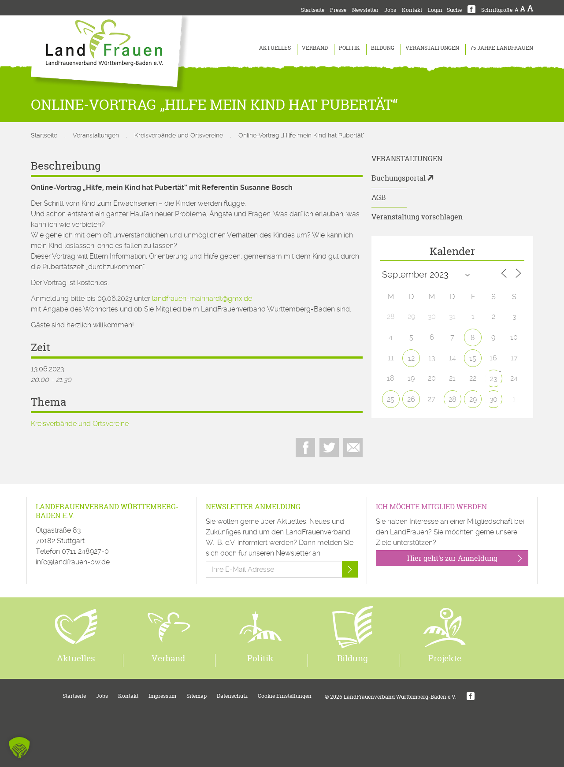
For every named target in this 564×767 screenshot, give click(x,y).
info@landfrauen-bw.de (73, 562)
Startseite (312, 10)
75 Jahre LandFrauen (501, 48)
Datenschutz (232, 696)
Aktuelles (275, 48)
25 (390, 399)
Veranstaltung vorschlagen (417, 217)
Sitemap (196, 696)
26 (411, 399)
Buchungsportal (398, 178)
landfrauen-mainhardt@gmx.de (202, 298)
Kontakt (412, 10)
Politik (349, 48)
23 (493, 378)
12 (411, 358)
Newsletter (365, 10)
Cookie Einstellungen (285, 696)
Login (435, 10)
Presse (338, 10)
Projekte (444, 658)
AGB (378, 197)
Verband (315, 48)
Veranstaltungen (432, 48)
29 (473, 399)
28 (452, 399)
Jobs (390, 10)
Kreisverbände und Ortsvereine (178, 135)
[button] (19, 747)
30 (493, 399)
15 (472, 358)
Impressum (162, 696)
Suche (454, 10)
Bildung (382, 48)
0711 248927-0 (85, 551)
